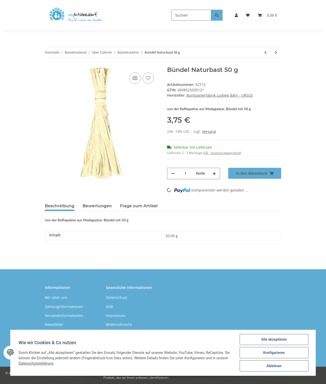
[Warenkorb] (267, 15)
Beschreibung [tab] (59, 205)
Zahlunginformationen (64, 306)
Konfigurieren (274, 353)
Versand (209, 131)
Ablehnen (273, 366)
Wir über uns (56, 297)
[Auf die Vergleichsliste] (135, 78)
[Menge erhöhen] (214, 173)
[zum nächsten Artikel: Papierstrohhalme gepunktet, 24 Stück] (276, 52)
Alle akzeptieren (274, 339)
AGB (109, 306)
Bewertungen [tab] (97, 205)
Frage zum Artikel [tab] (139, 205)
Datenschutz (116, 297)
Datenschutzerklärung (36, 363)
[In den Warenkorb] (254, 173)
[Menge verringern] (173, 173)
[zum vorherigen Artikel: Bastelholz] (265, 52)
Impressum (115, 315)
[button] (236, 15)
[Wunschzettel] (248, 15)
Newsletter (54, 324)
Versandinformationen (64, 315)
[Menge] (185, 173)
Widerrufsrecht (119, 324)
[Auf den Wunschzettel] (148, 78)
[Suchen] (191, 15)
